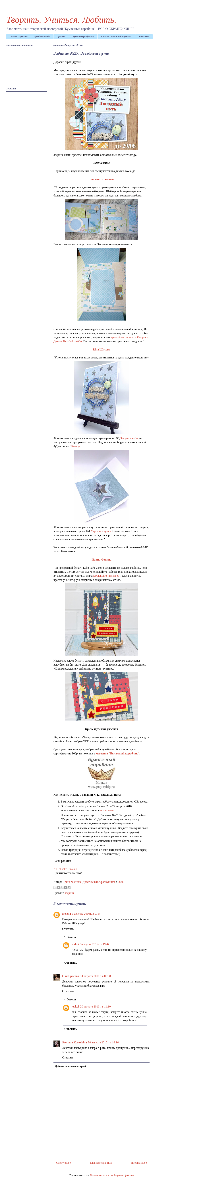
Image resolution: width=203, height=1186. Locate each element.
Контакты (144, 36)
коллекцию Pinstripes (106, 575)
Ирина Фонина (101, 559)
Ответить (68, 928)
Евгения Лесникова (101, 179)
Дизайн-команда (42, 36)
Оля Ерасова (70, 976)
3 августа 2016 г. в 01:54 (86, 913)
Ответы (71, 937)
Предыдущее (139, 1162)
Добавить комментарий (70, 1066)
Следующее (63, 1162)
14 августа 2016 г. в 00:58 (95, 976)
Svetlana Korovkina (74, 1042)
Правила (61, 36)
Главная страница (19, 36)
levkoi (75, 944)
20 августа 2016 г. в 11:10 (95, 1006)
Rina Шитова (101, 349)
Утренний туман (101, 531)
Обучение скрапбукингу (83, 36)
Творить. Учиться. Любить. (61, 20)
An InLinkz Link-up (65, 869)
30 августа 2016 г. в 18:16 (103, 1042)
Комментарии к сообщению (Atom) (112, 1175)
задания (69, 892)
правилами (107, 810)
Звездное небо (129, 438)
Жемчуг (75, 446)
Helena (66, 913)
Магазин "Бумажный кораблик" (116, 36)
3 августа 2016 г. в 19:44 (94, 944)
